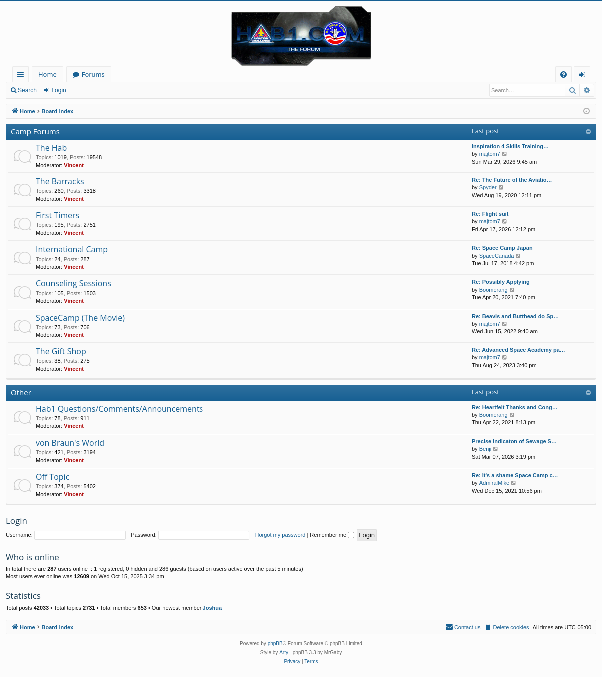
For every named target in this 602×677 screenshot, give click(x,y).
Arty (283, 652)
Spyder (488, 187)
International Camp (72, 249)
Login (58, 90)
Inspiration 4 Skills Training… (510, 146)
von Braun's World (70, 442)
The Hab (51, 147)
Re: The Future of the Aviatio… (512, 180)
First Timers (57, 215)
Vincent (74, 165)
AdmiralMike (494, 483)
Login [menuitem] (584, 76)
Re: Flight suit (490, 214)
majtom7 (489, 154)
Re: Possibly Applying (501, 282)
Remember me (332, 535)
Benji (485, 449)
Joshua (212, 608)
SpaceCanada (496, 256)
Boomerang (493, 290)
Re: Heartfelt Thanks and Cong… (515, 407)
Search (27, 90)
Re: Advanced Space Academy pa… (518, 350)
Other (21, 392)
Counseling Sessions (73, 283)
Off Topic (52, 476)
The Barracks (60, 181)
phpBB (275, 643)
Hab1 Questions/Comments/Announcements (119, 408)
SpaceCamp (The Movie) (80, 317)
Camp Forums (35, 131)
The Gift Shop (61, 351)
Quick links (22, 76)
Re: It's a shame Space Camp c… (515, 475)
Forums (93, 74)
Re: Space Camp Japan (502, 248)
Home (47, 74)
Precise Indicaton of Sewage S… (514, 441)
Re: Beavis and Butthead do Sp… (515, 316)
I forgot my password (279, 535)
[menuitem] (563, 74)
